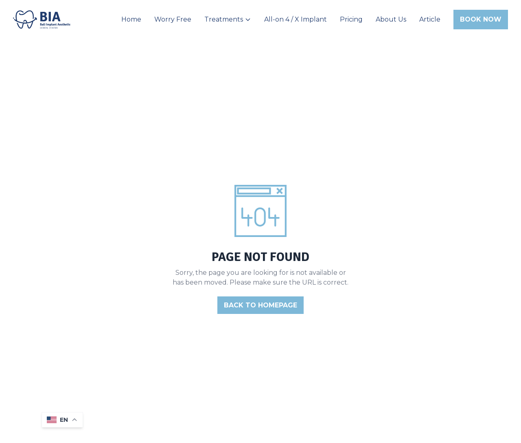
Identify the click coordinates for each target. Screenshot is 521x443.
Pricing (351, 19)
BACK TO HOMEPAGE (260, 305)
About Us (391, 19)
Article (429, 19)
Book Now (480, 19)
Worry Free (172, 19)
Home (131, 19)
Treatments (227, 19)
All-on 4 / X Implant (295, 19)
